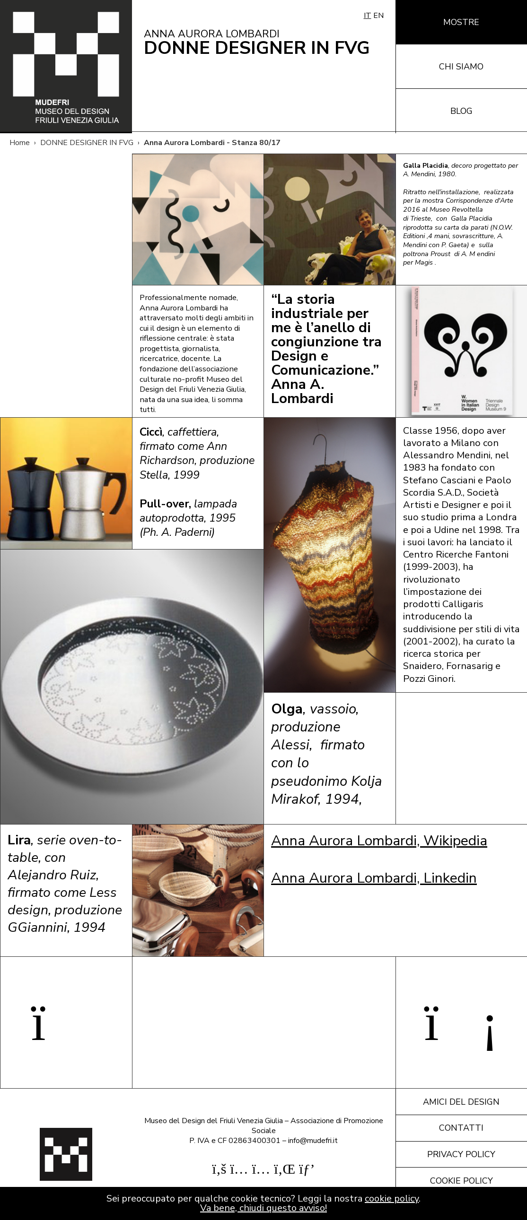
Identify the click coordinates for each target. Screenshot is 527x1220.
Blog (461, 111)
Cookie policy (461, 1180)
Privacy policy (461, 1154)
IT (367, 15)
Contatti (461, 1128)
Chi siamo (461, 66)
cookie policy (392, 1198)
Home (19, 142)
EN (378, 15)
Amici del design (461, 1102)
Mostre (461, 22)
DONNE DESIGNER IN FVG (86, 142)
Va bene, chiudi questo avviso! (263, 1208)
